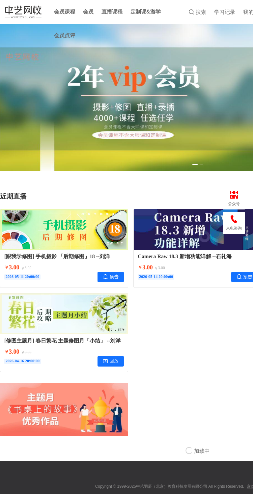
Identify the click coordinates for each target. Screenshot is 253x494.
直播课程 (112, 11)
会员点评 (64, 35)
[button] (195, 164)
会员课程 (64, 11)
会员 (88, 11)
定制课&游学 (145, 11)
